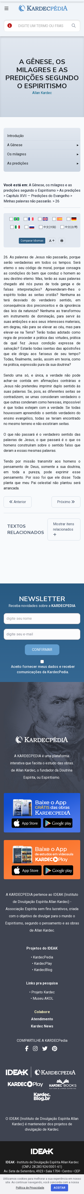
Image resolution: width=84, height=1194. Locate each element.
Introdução (15, 136)
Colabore (42, 1012)
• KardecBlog (42, 970)
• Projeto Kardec (42, 992)
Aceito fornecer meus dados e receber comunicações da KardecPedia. (43, 669)
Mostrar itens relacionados (63, 529)
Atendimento (42, 1019)
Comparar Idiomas (32, 240)
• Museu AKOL (42, 998)
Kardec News (42, 1026)
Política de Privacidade (30, 1187)
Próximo (66, 502)
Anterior (17, 502)
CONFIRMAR (42, 649)
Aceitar (59, 1187)
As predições (17, 163)
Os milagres (16, 154)
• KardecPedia (42, 957)
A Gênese (14, 145)
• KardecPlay (42, 963)
